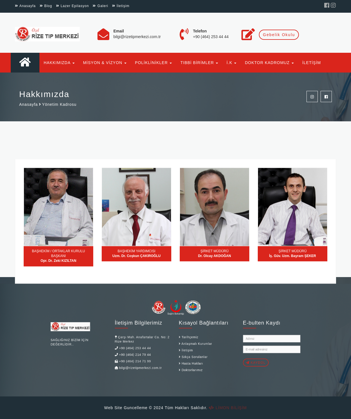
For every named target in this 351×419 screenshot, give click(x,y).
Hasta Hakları (187, 357)
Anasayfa (25, 6)
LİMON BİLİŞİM (228, 407)
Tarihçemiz (186, 336)
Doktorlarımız (187, 362)
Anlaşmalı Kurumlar (191, 342)
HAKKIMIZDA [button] (59, 62)
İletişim (121, 6)
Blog (46, 6)
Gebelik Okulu (279, 34)
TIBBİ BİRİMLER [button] (199, 62)
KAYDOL (238, 357)
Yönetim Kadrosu (59, 104)
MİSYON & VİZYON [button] (104, 62)
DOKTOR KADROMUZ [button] (269, 62)
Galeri (100, 6)
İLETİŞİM (311, 62)
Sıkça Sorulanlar (189, 352)
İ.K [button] (231, 62)
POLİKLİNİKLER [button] (153, 62)
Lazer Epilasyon (72, 6)
